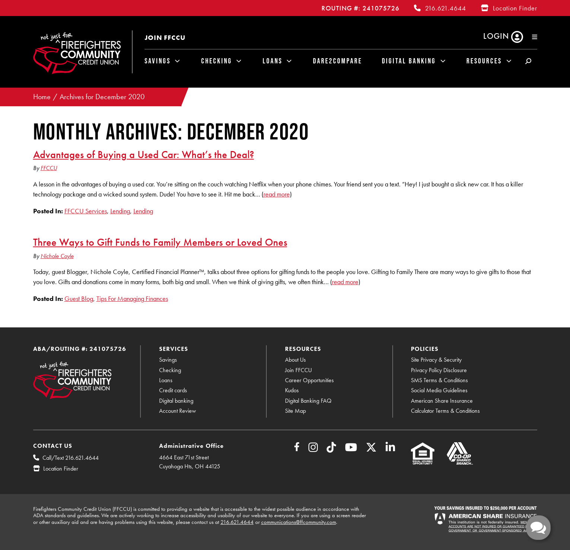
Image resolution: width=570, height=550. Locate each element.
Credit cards (173, 390)
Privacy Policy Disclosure (439, 370)
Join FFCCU (165, 37)
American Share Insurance (442, 400)
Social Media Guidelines (439, 390)
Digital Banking (409, 61)
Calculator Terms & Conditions (445, 410)
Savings (158, 61)
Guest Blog (78, 298)
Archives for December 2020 (102, 96)
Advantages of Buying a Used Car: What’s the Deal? (143, 154)
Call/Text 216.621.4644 (70, 458)
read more (276, 194)
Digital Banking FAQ (308, 400)
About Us (295, 359)
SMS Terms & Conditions (439, 380)
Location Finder (515, 8)
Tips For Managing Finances (132, 298)
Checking (216, 61)
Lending (120, 211)
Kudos (292, 390)
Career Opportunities (309, 380)
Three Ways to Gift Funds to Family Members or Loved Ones (160, 242)
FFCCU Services (85, 211)
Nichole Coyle (57, 256)
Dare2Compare (337, 61)
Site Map (295, 410)
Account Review (177, 410)
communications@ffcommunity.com (298, 522)
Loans (272, 61)
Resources (484, 61)
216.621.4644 (445, 8)
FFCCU (49, 168)
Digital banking (176, 400)
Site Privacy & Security (436, 359)
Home (42, 96)
